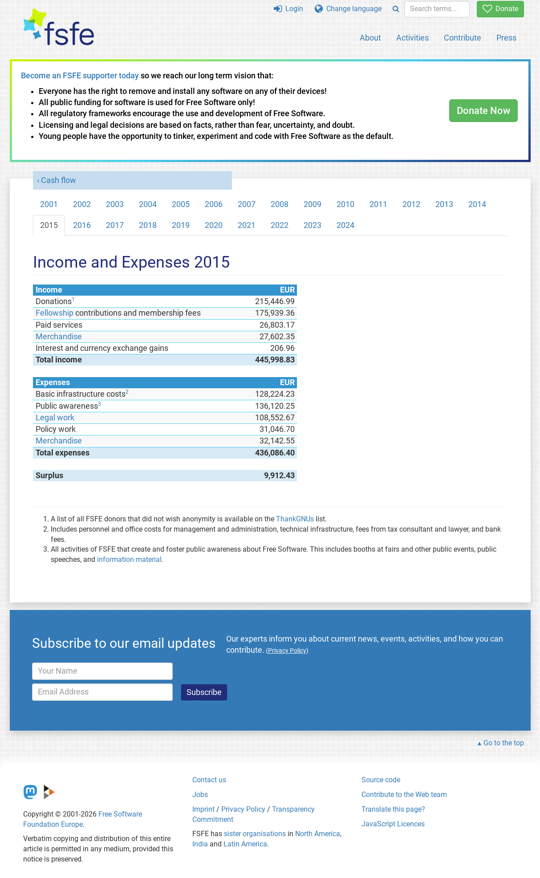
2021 (247, 225)
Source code (380, 780)
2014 (477, 204)
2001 (49, 204)
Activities (412, 37)
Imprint (203, 809)
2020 (214, 225)
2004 (148, 204)
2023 (312, 225)
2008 (279, 204)
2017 (115, 225)
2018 (148, 225)
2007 (247, 204)
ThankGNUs (295, 519)
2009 (312, 204)
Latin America (245, 844)
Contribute (462, 37)
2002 (82, 204)
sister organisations (255, 833)
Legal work (55, 417)
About (370, 37)
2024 (345, 225)
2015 (49, 225)
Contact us (209, 780)
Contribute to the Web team (404, 794)
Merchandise (59, 336)
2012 (411, 204)
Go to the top (503, 743)
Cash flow (58, 180)
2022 (279, 225)
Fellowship (54, 313)
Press (506, 37)
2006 (214, 204)
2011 (378, 204)
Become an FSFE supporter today (80, 75)
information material (129, 559)
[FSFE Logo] (59, 27)
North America (317, 833)
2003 (115, 204)
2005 (181, 204)
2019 (181, 225)
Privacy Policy (243, 809)
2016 (82, 225)
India (200, 844)
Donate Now (483, 110)
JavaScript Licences (393, 824)
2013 (444, 204)
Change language (348, 8)
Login (288, 8)
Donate (500, 8)
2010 (345, 204)
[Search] (396, 9)
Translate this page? (393, 809)
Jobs (200, 794)
